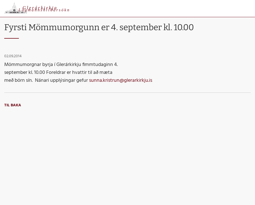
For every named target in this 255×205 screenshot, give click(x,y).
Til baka (12, 105)
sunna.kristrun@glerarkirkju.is (120, 80)
